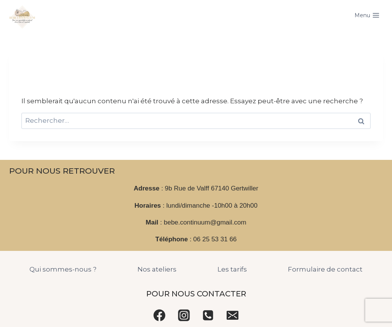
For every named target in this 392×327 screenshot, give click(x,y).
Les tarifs (232, 269)
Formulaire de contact (325, 269)
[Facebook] (160, 315)
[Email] (233, 315)
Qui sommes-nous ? (62, 269)
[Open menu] (367, 15)
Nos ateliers (156, 269)
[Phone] (208, 315)
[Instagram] (184, 315)
